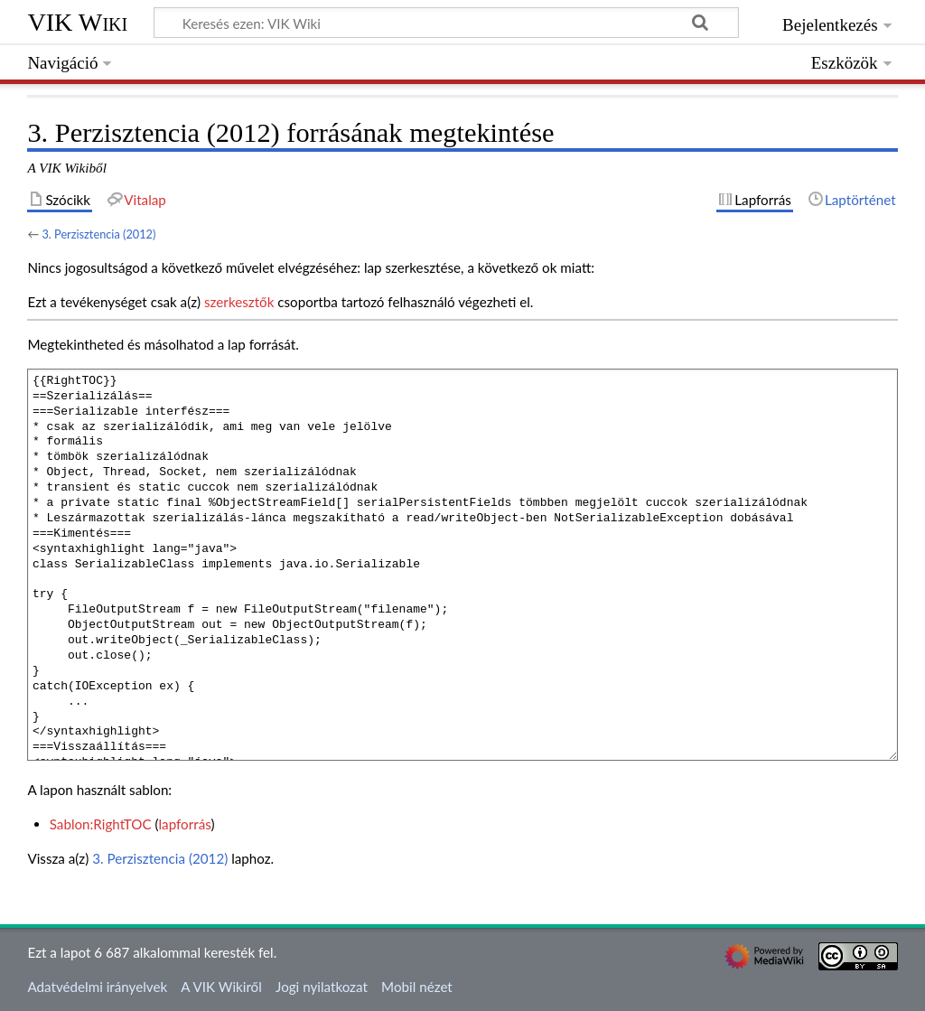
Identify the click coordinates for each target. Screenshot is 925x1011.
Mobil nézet (417, 986)
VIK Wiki (77, 22)
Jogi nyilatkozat (322, 986)
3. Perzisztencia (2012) (98, 234)
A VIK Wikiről (221, 986)
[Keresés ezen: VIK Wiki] (446, 22)
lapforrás (185, 824)
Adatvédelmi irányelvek (97, 986)
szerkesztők (239, 302)
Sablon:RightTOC (101, 824)
